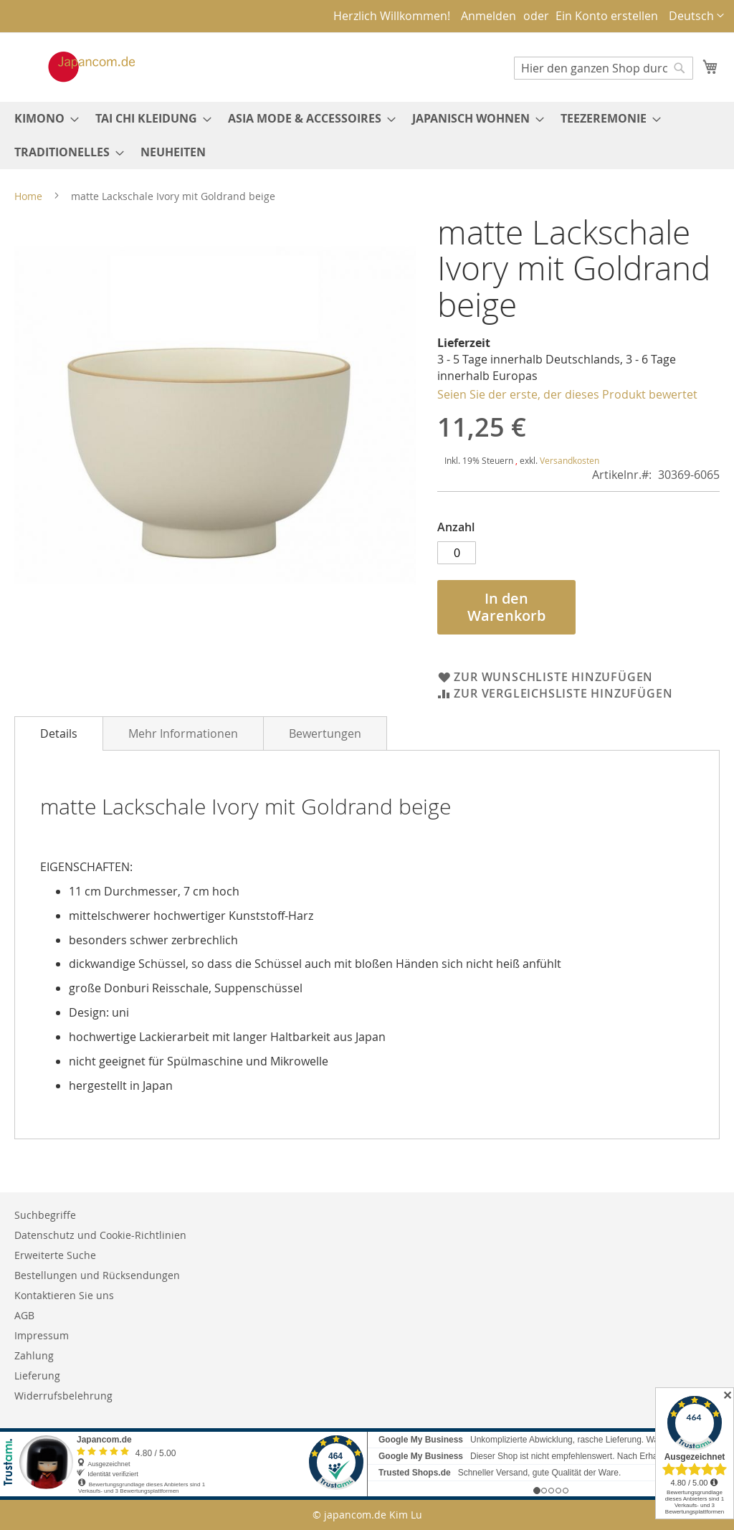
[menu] (367, 135)
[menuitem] (42, 119)
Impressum (41, 1335)
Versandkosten (569, 460)
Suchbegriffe (45, 1215)
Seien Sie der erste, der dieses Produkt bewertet (567, 394)
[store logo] (77, 66)
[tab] (58, 733)
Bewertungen (325, 733)
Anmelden (488, 16)
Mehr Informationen (183, 733)
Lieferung (37, 1375)
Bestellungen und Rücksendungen (97, 1275)
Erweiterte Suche (55, 1255)
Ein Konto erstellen (607, 16)
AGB (24, 1315)
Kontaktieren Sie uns (64, 1295)
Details (58, 733)
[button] (696, 16)
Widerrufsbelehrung (63, 1395)
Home (28, 196)
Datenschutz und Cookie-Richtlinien (100, 1235)
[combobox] (603, 68)
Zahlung (34, 1355)
